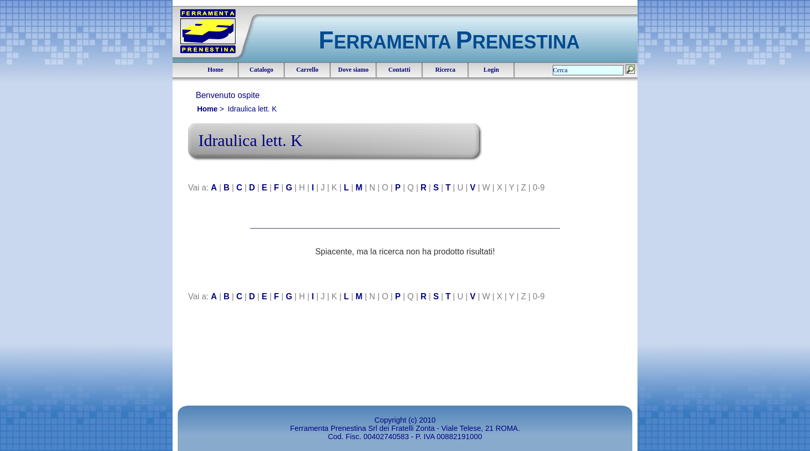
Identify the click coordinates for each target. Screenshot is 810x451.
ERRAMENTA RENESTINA (449, 42)
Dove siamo (353, 69)
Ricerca (445, 69)
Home (216, 69)
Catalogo (261, 69)
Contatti (399, 69)
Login (491, 69)
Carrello (307, 69)
